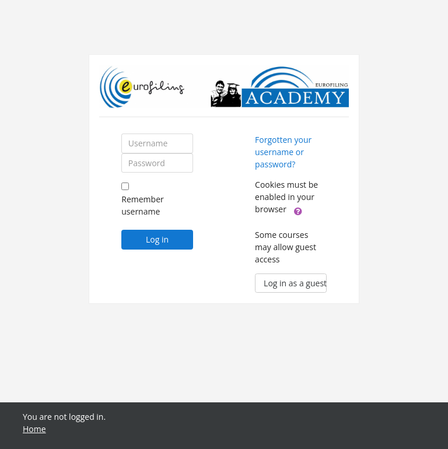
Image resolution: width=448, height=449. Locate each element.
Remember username (142, 205)
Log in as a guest (295, 283)
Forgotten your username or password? (283, 152)
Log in (157, 239)
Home (34, 428)
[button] (298, 210)
